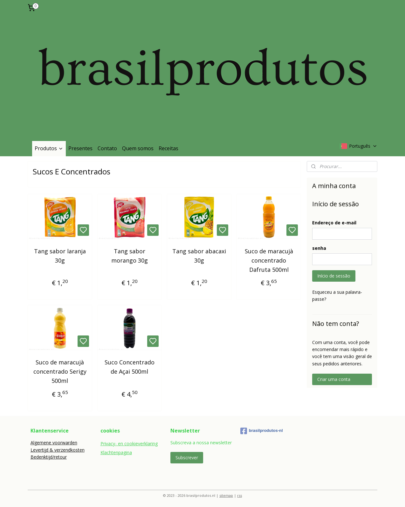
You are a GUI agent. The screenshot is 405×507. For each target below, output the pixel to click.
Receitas (168, 148)
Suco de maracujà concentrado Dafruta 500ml (269, 260)
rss (239, 495)
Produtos (49, 148)
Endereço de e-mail (334, 223)
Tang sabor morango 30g (129, 255)
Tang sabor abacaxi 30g (199, 255)
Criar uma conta (333, 379)
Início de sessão (333, 276)
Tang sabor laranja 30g (60, 255)
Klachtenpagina (116, 452)
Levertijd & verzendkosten (58, 450)
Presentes (80, 148)
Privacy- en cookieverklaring (129, 443)
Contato (107, 148)
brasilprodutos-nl (261, 431)
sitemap (226, 495)
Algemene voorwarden (54, 443)
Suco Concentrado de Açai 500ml (129, 366)
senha (319, 248)
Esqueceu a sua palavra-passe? (337, 295)
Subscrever (186, 457)
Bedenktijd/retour (49, 457)
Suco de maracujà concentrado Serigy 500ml (59, 371)
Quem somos (138, 148)
